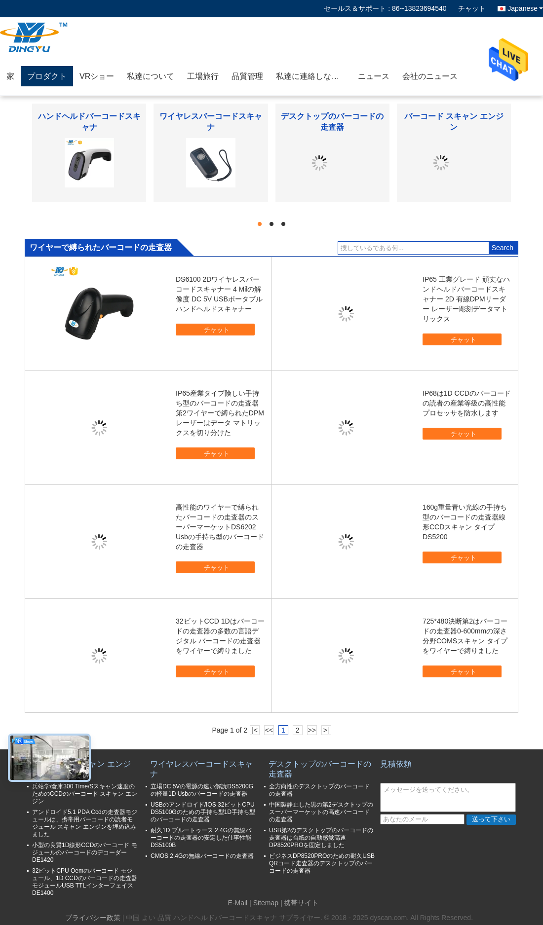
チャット (472, 8)
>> (311, 730)
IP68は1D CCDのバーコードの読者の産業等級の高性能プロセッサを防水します (467, 403)
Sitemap (265, 903)
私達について (150, 76)
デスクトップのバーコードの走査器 (320, 769)
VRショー (96, 76)
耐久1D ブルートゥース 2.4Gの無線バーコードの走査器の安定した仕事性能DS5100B (201, 838)
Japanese (525, 8)
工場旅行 (203, 76)
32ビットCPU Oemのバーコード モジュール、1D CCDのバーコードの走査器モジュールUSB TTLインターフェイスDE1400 (84, 881)
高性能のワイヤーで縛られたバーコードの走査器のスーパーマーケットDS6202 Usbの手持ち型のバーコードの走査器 (220, 527)
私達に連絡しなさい (311, 76)
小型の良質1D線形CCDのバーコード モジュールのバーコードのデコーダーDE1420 (84, 852)
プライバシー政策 (92, 918)
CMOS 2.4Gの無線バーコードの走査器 (202, 855)
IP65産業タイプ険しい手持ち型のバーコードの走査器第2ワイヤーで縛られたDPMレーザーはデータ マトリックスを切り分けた (220, 413)
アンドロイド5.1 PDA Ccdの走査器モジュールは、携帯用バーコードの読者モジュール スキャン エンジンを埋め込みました (84, 823)
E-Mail (238, 903)
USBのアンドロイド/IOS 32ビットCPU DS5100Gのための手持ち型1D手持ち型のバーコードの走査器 (203, 812)
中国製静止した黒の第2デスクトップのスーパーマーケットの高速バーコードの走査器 (321, 812)
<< (269, 730)
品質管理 (247, 76)
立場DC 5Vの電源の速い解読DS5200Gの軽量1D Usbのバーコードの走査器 (202, 790)
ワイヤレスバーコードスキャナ (201, 769)
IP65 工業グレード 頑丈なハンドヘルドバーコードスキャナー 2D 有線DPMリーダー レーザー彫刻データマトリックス (466, 299)
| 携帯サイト (299, 903)
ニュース (373, 76)
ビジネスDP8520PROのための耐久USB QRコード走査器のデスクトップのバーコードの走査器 (322, 863)
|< (255, 730)
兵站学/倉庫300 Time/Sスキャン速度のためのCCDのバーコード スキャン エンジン (84, 794)
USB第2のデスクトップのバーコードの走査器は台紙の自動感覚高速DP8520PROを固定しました (321, 838)
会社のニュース (430, 76)
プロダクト (47, 76)
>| (326, 730)
